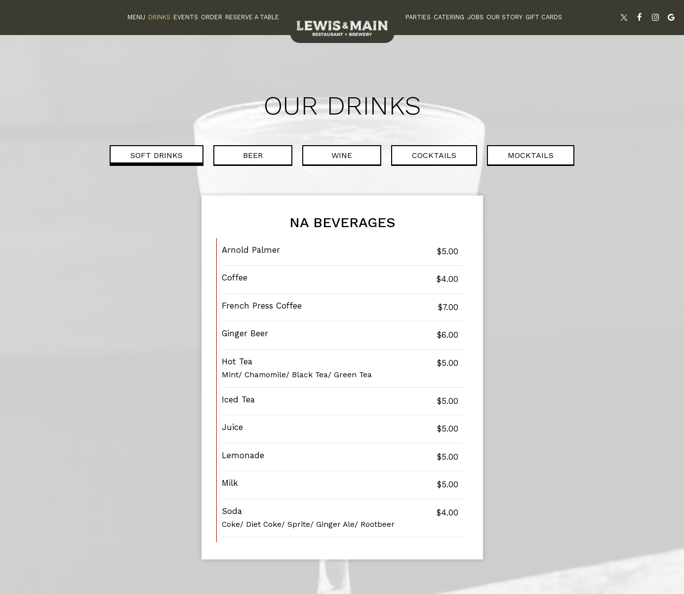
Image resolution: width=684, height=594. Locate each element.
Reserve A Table (252, 17)
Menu (136, 17)
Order (211, 17)
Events (185, 17)
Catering (449, 17)
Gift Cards (543, 17)
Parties (418, 17)
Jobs (475, 17)
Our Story (504, 17)
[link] (342, 25)
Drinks (159, 17)
